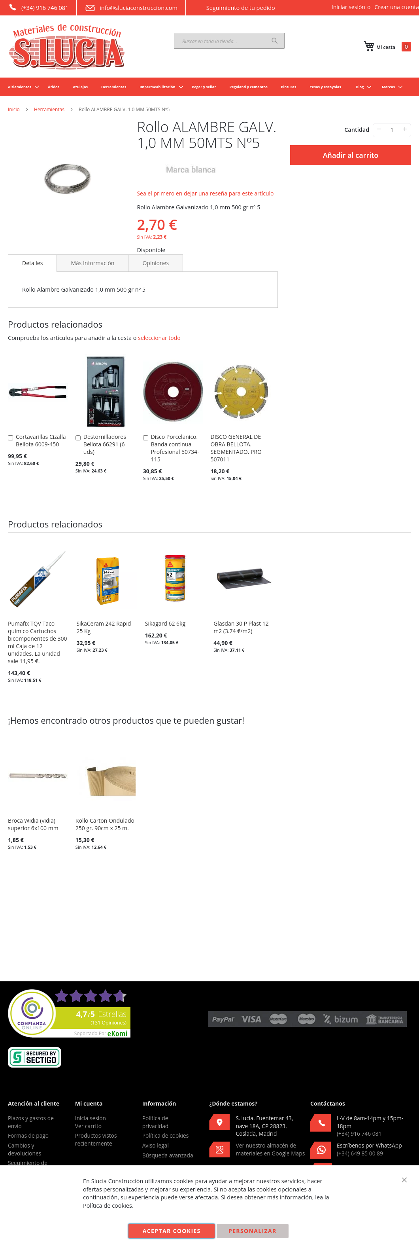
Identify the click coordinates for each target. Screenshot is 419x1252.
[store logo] (67, 46)
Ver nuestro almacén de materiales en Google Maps (270, 1149)
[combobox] (229, 41)
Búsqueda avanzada (167, 1155)
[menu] (209, 87)
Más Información (92, 263)
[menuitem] (21, 87)
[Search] (275, 41)
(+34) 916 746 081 (38, 7)
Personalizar (252, 1231)
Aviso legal (155, 1145)
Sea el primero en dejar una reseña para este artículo (205, 193)
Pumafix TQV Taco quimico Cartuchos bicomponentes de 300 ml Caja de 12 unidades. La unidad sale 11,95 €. (37, 642)
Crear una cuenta (396, 7)
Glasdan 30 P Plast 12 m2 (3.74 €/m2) (240, 627)
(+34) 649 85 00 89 (360, 1153)
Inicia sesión (90, 1118)
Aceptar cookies (172, 1231)
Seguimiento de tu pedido (234, 7)
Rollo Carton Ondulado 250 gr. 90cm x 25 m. (104, 824)
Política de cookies (165, 1135)
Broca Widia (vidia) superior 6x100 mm (33, 824)
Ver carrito (88, 1126)
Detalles (32, 263)
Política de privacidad (155, 1122)
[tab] (32, 263)
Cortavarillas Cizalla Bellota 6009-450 (41, 440)
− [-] (379, 128)
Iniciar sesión (348, 7)
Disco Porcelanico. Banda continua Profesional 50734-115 (175, 448)
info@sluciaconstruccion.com (131, 7)
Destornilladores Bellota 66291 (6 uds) (104, 444)
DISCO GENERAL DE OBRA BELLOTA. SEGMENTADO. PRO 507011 (236, 448)
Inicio (14, 109)
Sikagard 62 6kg (165, 623)
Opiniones (155, 263)
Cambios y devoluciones (24, 1149)
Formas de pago (28, 1135)
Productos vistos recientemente (96, 1139)
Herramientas (49, 109)
